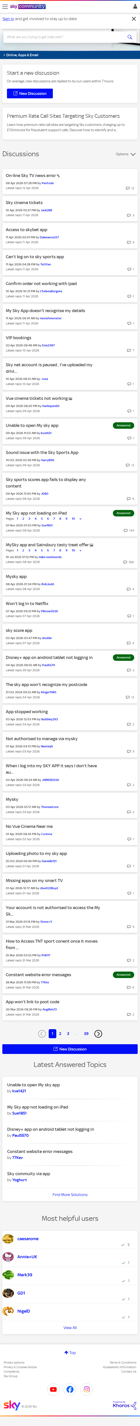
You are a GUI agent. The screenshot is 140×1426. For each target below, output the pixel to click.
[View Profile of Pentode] (48, 183)
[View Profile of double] (47, 638)
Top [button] (72, 1352)
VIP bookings (18, 337)
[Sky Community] (28, 6)
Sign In (134, 7)
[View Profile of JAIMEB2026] (50, 780)
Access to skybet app (26, 229)
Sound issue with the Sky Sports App (42, 452)
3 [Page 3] (68, 1033)
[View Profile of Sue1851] (47, 525)
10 (73, 518)
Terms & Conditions (123, 1362)
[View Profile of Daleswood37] (49, 237)
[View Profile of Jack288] (46, 210)
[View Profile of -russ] (44, 379)
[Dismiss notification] (134, 19)
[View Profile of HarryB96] (47, 460)
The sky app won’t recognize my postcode (46, 684)
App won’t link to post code (32, 1001)
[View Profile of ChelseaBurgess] (51, 291)
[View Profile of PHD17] (45, 955)
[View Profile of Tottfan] (45, 264)
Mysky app (16, 576)
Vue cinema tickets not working (37, 398)
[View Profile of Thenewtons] (50, 807)
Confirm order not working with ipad (41, 283)
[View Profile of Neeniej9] (47, 746)
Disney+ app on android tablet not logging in (49, 657)
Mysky (12, 799)
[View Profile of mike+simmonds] (50, 557)
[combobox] (63, 37)
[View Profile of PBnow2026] (49, 611)
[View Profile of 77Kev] (45, 982)
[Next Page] (98, 1033)
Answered (123, 425)
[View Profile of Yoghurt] (19, 1179)
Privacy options (14, 1362)
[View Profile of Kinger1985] (48, 692)
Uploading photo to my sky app (36, 853)
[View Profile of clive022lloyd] (49, 888)
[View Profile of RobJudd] (47, 584)
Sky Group (11, 1376)
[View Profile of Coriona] (46, 834)
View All (70, 1327)
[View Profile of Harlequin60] (51, 406)
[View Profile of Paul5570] (48, 665)
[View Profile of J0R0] (44, 493)
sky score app (19, 630)
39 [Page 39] (86, 1033)
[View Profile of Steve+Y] (46, 921)
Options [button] (122, 154)
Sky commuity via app (28, 1173)
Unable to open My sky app (32, 425)
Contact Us (128, 1371)
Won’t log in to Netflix (27, 603)
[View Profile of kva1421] (46, 433)
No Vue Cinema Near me (29, 826)
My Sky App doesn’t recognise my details (45, 310)
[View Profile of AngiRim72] (49, 1009)
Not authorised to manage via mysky (42, 738)
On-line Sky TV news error (31, 175)
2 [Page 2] (60, 1033)
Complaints (11, 1371)
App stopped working (27, 711)
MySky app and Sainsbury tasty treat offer (48, 544)
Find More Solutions (70, 1194)
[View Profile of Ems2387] (48, 345)
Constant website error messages (38, 974)
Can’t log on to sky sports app (35, 256)
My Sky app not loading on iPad (36, 513)
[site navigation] (5, 6)
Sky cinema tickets (24, 202)
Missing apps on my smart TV (34, 880)
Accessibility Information (119, 1367)
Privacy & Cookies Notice (20, 1367)
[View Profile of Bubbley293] (49, 719)
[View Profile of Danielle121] (49, 861)
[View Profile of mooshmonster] (51, 318)
